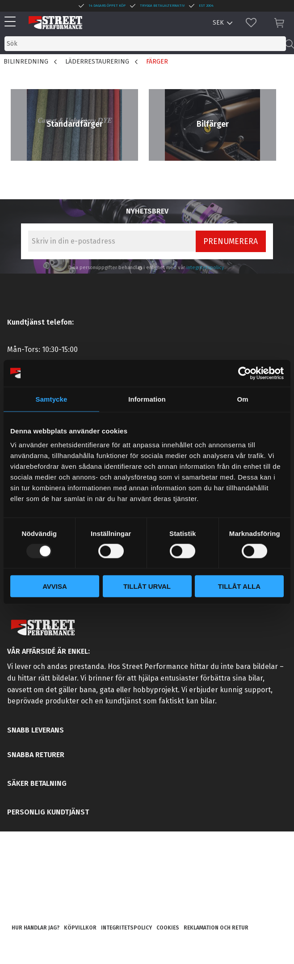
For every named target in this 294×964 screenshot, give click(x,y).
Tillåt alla (239, 586)
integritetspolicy (205, 267)
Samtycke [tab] (51, 399)
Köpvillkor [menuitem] (80, 928)
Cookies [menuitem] (167, 928)
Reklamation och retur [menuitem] (216, 928)
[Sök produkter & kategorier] (145, 43)
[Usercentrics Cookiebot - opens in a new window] (245, 373)
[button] (12, 22)
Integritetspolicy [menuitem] (126, 928)
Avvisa (54, 586)
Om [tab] (242, 399)
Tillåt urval (147, 586)
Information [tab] (147, 399)
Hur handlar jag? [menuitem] (35, 928)
